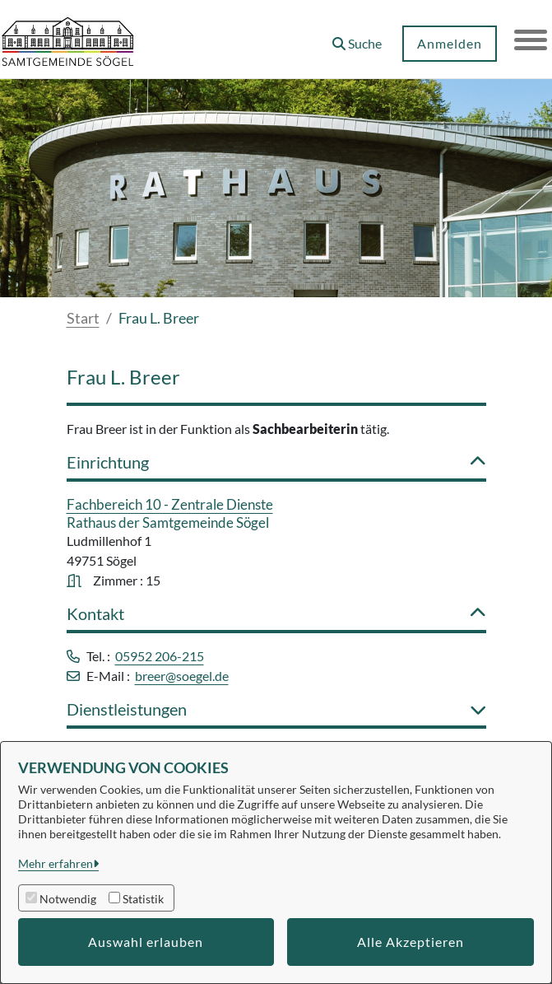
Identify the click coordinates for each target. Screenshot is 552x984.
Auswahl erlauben (145, 941)
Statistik (143, 899)
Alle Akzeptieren (410, 941)
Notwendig (67, 899)
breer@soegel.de (182, 675)
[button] (357, 37)
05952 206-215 (159, 656)
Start (83, 318)
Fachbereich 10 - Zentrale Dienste (170, 504)
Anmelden (449, 43)
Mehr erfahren (55, 863)
